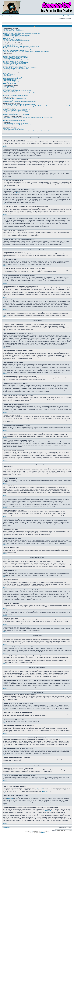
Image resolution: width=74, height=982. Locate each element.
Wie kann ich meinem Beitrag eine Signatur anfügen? (15, 57)
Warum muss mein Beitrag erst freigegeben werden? (15, 68)
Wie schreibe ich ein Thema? (9, 55)
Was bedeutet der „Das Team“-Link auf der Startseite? (15, 95)
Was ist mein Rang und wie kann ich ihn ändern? (14, 50)
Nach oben (5, 146)
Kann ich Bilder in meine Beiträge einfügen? (13, 77)
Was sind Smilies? (7, 75)
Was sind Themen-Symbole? (9, 83)
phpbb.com (10, 798)
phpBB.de (44, 791)
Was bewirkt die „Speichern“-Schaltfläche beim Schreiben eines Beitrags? (20, 67)
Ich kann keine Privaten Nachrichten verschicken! (14, 98)
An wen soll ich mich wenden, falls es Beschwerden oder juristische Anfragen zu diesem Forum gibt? (26, 130)
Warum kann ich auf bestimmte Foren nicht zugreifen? (15, 62)
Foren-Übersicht (6, 22)
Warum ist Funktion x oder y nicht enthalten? (13, 129)
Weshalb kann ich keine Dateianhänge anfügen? (14, 63)
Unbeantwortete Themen (7, 20)
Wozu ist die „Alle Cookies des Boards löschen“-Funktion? (16, 40)
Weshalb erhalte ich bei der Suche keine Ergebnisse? (15, 110)
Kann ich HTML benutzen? (9, 74)
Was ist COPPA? (7, 38)
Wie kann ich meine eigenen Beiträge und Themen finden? (16, 114)
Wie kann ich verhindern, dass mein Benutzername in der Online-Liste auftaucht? (22, 33)
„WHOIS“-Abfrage (49, 810)
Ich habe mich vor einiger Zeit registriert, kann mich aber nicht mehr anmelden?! (21, 37)
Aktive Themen (17, 20)
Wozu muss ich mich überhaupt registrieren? (13, 30)
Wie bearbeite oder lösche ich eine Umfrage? (13, 61)
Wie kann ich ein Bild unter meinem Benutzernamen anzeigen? (17, 49)
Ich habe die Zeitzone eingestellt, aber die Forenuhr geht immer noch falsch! (21, 46)
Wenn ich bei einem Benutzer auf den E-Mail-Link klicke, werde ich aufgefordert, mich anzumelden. (26, 51)
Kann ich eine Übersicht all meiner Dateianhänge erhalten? (17, 125)
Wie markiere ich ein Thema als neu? (11, 69)
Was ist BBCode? (7, 73)
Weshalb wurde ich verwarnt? (10, 65)
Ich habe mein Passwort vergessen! (11, 34)
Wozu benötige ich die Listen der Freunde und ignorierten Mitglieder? (19, 104)
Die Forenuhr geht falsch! (9, 45)
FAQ (64, 16)
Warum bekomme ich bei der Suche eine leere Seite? (15, 111)
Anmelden (5, 16)
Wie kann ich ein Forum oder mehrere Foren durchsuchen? (17, 109)
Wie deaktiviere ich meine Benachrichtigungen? (14, 120)
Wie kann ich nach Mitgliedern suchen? (12, 113)
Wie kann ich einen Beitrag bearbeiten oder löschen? (15, 56)
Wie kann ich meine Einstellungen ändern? (13, 44)
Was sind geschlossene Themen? (11, 82)
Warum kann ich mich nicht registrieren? (12, 39)
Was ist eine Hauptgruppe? (9, 94)
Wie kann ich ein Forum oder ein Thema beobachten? (15, 119)
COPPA (18, 192)
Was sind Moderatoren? (8, 87)
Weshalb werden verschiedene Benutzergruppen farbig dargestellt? (18, 92)
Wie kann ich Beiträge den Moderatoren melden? (14, 66)
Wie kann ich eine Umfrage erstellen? (11, 58)
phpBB (31, 831)
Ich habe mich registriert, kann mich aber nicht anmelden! (16, 35)
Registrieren (12, 16)
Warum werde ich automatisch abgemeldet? (13, 32)
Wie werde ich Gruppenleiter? (10, 91)
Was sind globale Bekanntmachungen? (12, 78)
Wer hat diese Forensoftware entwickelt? (12, 128)
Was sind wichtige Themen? (9, 80)
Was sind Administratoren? (9, 86)
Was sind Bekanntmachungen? (10, 79)
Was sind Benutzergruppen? (9, 89)
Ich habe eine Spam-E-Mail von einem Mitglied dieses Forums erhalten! (19, 101)
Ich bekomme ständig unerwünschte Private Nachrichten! (16, 100)
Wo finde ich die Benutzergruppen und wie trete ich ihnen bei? (17, 90)
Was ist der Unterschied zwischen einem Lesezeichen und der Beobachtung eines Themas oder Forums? (27, 117)
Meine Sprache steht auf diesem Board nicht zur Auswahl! (16, 47)
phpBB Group (39, 788)
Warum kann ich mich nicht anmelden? (12, 29)
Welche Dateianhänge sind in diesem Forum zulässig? (15, 123)
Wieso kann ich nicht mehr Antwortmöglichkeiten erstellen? (16, 60)
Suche (70, 16)
